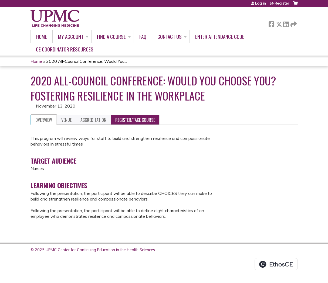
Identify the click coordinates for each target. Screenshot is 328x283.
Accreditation (93, 120)
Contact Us (169, 36)
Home (41, 36)
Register (282, 3)
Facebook (271, 23)
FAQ (142, 36)
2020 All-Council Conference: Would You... (86, 61)
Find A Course (111, 36)
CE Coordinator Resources (64, 49)
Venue (66, 120)
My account (70, 36)
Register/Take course (135, 120)
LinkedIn (286, 23)
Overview (43, 120)
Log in (260, 3)
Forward (293, 23)
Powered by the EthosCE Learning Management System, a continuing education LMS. (276, 264)
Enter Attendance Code (219, 36)
